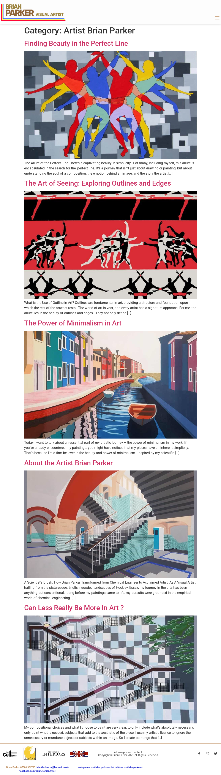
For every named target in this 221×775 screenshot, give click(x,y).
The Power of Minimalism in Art (73, 323)
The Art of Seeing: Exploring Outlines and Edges (97, 183)
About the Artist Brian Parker (68, 463)
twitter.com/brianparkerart (129, 767)
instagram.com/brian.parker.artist (96, 767)
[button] (217, 17)
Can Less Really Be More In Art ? (74, 608)
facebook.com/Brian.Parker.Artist (37, 771)
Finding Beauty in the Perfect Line (76, 43)
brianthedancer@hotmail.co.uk (52, 767)
